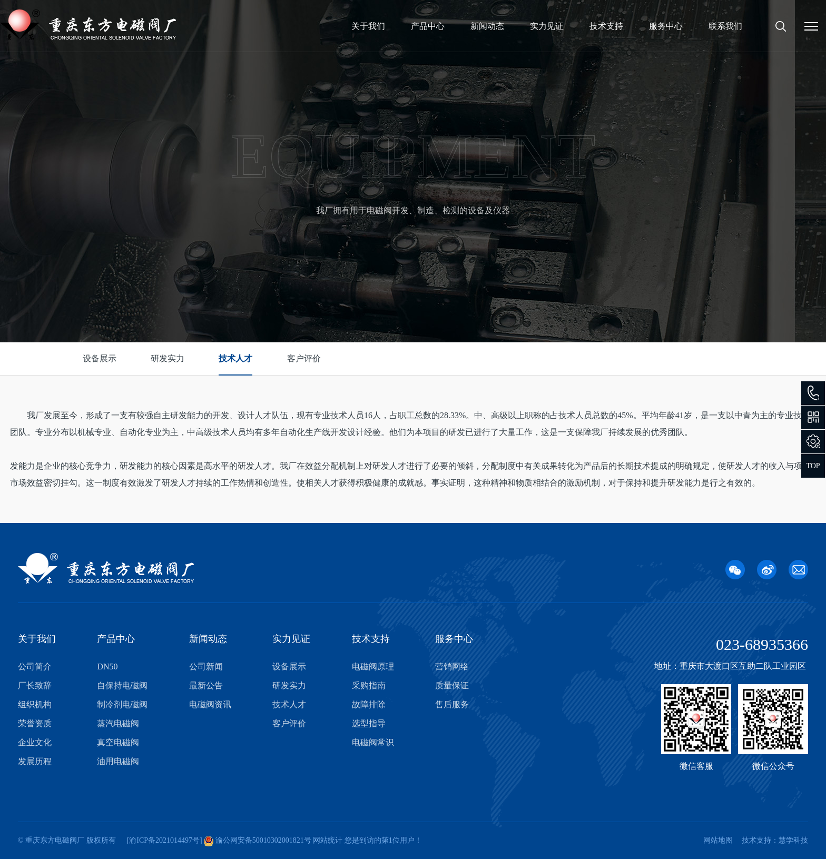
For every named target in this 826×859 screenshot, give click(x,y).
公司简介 (35, 666)
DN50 (107, 666)
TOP (813, 466)
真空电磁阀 (118, 742)
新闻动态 (487, 26)
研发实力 (167, 358)
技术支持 (606, 26)
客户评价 (304, 358)
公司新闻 (206, 666)
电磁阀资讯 (210, 704)
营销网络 (452, 666)
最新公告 (206, 685)
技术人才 (235, 358)
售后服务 (452, 704)
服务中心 (666, 26)
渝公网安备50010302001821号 (262, 840)
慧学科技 (793, 840)
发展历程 (35, 761)
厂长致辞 (35, 685)
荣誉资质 (35, 723)
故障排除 (369, 704)
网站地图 (718, 840)
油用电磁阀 (118, 761)
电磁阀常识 (373, 742)
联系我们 (725, 26)
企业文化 (35, 742)
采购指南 (369, 685)
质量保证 (452, 685)
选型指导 (369, 723)
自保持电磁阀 (122, 685)
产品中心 (428, 26)
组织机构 (35, 704)
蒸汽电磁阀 (118, 723)
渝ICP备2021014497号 (164, 840)
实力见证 (547, 26)
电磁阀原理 (373, 666)
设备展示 (99, 358)
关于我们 (368, 26)
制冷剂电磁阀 (122, 704)
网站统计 (327, 840)
